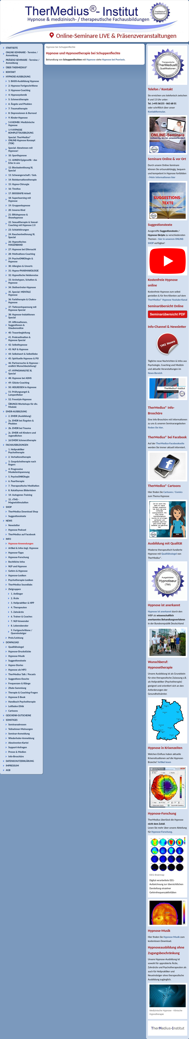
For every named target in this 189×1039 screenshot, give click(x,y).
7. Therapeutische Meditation (23, 485)
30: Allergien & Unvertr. (20, 266)
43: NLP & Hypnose (18, 349)
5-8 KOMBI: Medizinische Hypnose (21, 124)
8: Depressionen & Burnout (22, 113)
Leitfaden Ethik (16, 706)
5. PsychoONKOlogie (18, 476)
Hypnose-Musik (16, 656)
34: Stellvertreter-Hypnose (22, 287)
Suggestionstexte (17, 516)
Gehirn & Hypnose (17, 570)
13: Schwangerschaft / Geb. (22, 175)
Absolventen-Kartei (18, 742)
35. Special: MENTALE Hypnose (19, 293)
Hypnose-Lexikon (17, 575)
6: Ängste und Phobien (20, 103)
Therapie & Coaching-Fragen (23, 692)
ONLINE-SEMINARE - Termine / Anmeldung (22, 54)
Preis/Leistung (15, 637)
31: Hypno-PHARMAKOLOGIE (23, 270)
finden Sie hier (155, 427)
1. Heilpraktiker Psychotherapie (16, 451)
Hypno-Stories (15, 665)
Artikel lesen (164, 762)
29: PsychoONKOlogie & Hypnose (20, 260)
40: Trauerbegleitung (19, 332)
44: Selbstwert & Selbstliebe (23, 353)
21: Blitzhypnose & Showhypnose (18, 216)
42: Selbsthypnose (17, 344)
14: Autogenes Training (20, 494)
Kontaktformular (156, 111)
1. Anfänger (17, 593)
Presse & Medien (17, 751)
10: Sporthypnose (17, 155)
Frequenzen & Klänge (19, 683)
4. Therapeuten (19, 607)
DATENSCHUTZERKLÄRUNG (20, 760)
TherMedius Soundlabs (20, 584)
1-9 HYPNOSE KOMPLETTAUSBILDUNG (20, 131)
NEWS (9, 520)
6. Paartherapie (16, 481)
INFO (8, 538)
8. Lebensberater (19, 625)
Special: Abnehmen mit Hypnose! (20, 149)
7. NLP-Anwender (20, 621)
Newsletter (14, 525)
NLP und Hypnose (17, 566)
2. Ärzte (15, 598)
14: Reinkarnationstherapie (22, 179)
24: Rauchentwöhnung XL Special (21, 236)
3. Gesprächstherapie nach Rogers (22, 463)
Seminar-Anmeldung (19, 733)
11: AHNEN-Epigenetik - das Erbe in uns (22, 161)
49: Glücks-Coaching (18, 382)
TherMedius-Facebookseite (170, 443)
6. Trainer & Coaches (21, 616)
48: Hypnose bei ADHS (20, 378)
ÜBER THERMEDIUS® (16, 67)
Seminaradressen (17, 724)
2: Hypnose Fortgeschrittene (23, 85)
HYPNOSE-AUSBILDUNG (18, 76)
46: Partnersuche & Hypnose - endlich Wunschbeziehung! (23, 364)
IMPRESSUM (12, 765)
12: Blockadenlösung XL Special (20, 169)
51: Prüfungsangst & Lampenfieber (18, 393)
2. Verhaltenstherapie (19, 456)
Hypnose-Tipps (16, 552)
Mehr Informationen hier (162, 177)
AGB (8, 770)
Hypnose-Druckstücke (19, 651)
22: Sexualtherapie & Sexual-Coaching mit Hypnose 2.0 (23, 224)
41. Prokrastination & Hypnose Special (19, 339)
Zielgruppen (14, 589)
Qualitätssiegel (16, 646)
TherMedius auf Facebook (21, 534)
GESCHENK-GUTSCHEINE (18, 715)
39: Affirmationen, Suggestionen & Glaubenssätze (17, 325)
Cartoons (13, 710)
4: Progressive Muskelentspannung (19, 471)
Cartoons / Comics (173, 492)
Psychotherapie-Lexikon (20, 580)
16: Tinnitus (14, 188)
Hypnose (91, 59)
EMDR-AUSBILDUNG (16, 411)
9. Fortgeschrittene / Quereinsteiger (21, 632)
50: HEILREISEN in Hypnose (22, 387)
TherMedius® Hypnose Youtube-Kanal (167, 299)
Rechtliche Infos (16, 561)
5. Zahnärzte (17, 611)
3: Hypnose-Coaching (19, 90)
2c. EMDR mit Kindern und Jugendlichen (22, 434)
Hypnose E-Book (16, 697)
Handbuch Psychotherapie (22, 701)
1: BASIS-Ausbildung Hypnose (23, 81)
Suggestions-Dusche (18, 678)
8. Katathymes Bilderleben (22, 490)
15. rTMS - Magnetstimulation (18, 501)
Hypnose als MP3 (17, 669)
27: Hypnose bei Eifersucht (22, 249)
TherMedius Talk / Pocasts (22, 674)
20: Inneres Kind (16, 210)
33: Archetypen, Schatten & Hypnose (22, 281)
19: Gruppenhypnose (19, 205)
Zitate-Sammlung (17, 687)
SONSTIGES (11, 719)
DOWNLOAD (12, 642)
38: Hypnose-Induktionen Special (21, 316)
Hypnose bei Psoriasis (113, 59)
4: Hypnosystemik (17, 94)
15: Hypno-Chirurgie (18, 184)
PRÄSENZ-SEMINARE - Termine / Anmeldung (22, 61)
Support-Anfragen (17, 747)
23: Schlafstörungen (18, 229)
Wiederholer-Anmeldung (21, 738)
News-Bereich (155, 373)
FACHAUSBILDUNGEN (17, 444)
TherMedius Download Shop (23, 511)
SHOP (9, 506)
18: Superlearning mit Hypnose (19, 199)
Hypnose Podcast (17, 529)
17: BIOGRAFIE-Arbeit (19, 193)
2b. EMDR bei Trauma (19, 428)
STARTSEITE (12, 47)
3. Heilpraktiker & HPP (22, 602)
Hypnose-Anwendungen (20, 543)
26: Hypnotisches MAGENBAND (17, 243)
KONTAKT (11, 72)
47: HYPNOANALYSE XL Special (20, 372)
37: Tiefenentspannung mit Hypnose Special (22, 308)
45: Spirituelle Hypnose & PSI (23, 358)
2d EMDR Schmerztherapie (22, 440)
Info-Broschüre (16, 756)
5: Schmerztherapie (18, 99)
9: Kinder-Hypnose (18, 117)
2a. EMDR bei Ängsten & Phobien (21, 422)
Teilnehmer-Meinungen (20, 729)
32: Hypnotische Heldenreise (23, 275)
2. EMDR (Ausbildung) (19, 416)
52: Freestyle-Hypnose (20, 399)
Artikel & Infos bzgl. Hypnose (23, 548)
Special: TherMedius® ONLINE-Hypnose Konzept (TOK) (21, 140)
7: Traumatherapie (18, 108)
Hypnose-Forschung (18, 557)
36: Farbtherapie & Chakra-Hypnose (22, 301)
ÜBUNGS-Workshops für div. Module (23, 405)
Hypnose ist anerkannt (159, 611)
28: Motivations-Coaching (21, 253)
